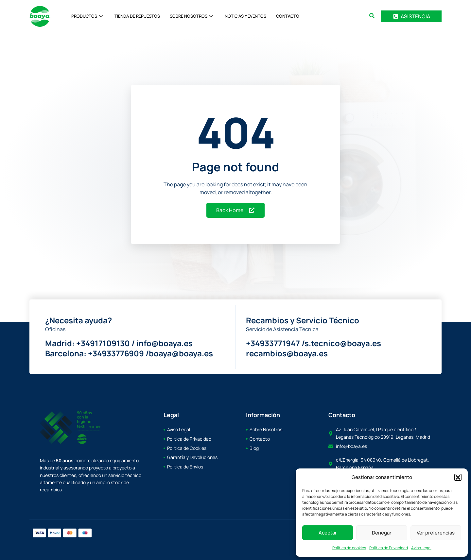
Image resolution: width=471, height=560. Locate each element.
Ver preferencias (436, 532)
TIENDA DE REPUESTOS (137, 16)
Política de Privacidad (388, 548)
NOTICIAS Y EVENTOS (245, 16)
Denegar (382, 532)
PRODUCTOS (87, 16)
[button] (458, 477)
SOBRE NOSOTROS (191, 16)
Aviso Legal (421, 548)
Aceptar (328, 532)
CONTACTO (287, 16)
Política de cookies (349, 548)
